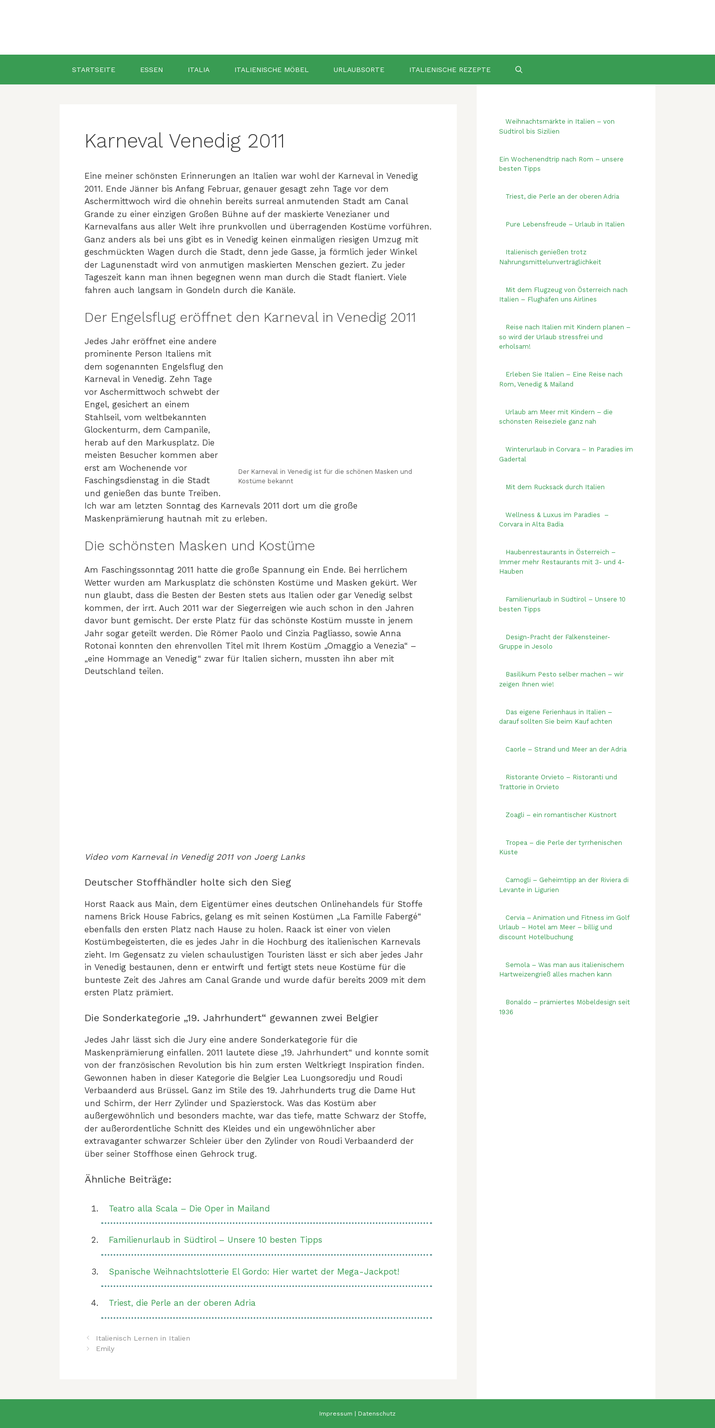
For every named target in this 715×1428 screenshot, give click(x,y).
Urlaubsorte (359, 70)
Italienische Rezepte (450, 70)
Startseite (93, 70)
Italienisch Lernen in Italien (143, 1338)
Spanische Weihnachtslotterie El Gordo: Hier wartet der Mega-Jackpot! (254, 1272)
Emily (105, 1349)
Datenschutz (377, 1413)
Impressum (336, 1413)
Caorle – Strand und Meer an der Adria (566, 749)
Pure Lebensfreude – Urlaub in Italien (565, 224)
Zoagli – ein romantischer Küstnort (561, 815)
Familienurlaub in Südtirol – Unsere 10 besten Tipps (215, 1240)
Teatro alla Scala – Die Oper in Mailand (189, 1208)
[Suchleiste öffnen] (519, 69)
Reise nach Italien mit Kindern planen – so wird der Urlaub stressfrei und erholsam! (565, 336)
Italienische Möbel (271, 70)
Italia (199, 70)
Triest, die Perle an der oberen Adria (182, 1303)
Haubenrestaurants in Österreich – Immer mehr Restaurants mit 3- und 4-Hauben (562, 561)
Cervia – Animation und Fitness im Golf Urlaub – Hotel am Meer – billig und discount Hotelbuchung (564, 927)
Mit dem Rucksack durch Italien (555, 487)
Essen (151, 70)
